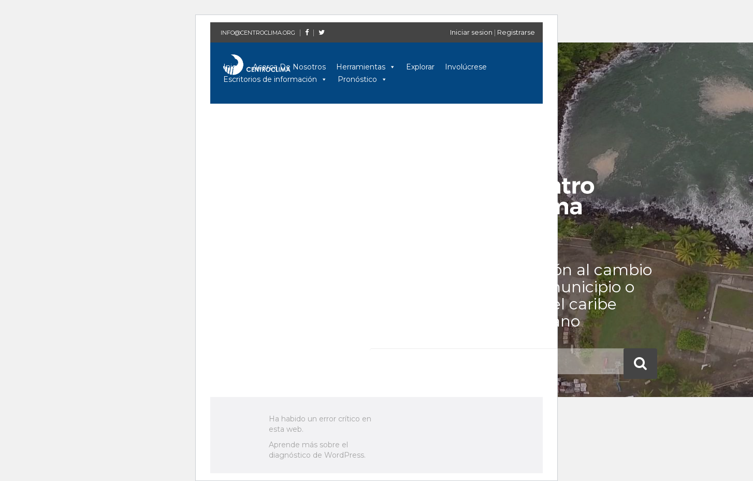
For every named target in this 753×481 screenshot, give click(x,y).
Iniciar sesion (471, 32)
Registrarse (516, 32)
